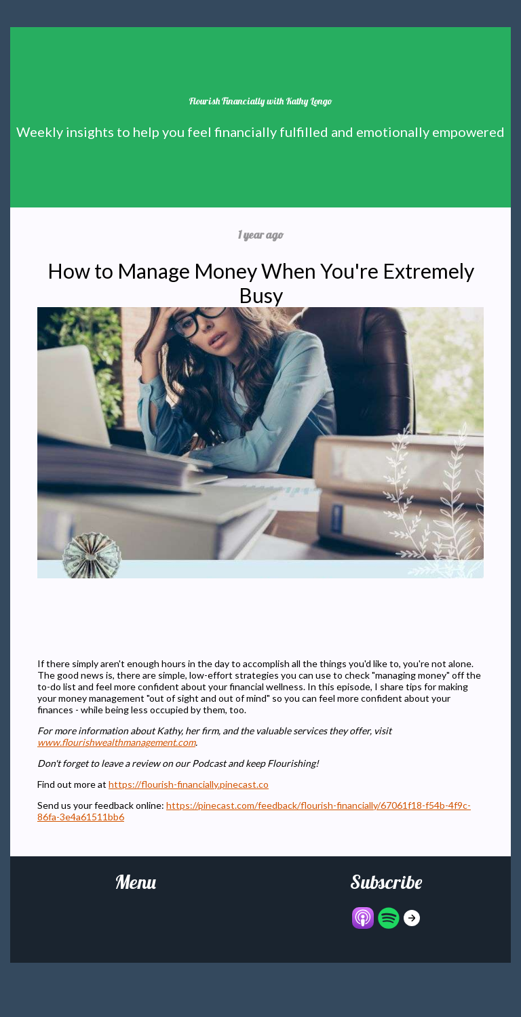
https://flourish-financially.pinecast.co (189, 784)
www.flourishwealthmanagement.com (116, 742)
